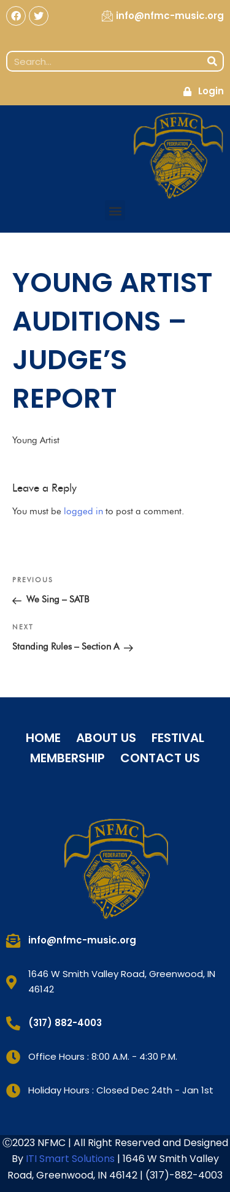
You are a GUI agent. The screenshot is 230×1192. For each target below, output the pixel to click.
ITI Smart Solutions (71, 1159)
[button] (115, 210)
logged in (83, 511)
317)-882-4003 (186, 1175)
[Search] (212, 61)
